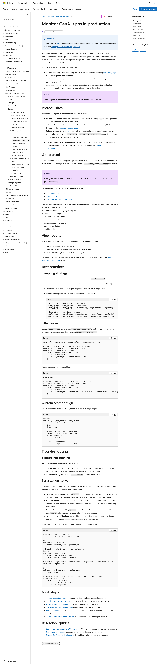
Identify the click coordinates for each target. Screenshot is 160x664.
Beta (58, 43)
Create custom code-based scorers (59, 199)
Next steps (136, 35)
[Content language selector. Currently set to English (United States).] (13, 661)
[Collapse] (27, 15)
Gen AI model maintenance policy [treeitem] (17, 195)
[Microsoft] (4, 3)
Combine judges (50, 229)
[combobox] (15, 19)
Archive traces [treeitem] (18, 152)
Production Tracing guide (68, 128)
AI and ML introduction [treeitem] (14, 62)
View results (137, 27)
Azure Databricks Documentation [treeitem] (15, 24)
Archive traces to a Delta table (57, 604)
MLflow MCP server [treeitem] (14, 179)
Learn (44, 16)
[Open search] (149, 3)
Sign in (155, 3)
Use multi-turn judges (52, 226)
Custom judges (52, 196)
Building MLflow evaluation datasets (60, 616)
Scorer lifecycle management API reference (62, 629)
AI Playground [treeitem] (11, 68)
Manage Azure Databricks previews (65, 46)
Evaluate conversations (55, 610)
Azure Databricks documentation (59, 16)
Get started (137, 24)
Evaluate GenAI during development (60, 635)
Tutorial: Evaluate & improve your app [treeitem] (18, 126)
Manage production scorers (56, 598)
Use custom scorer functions (55, 223)
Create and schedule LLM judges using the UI (61, 210)
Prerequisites (137, 21)
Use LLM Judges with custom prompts (58, 220)
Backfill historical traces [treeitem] (21, 149)
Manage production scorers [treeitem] (20, 144)
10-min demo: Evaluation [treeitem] (20, 122)
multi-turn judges (110, 72)
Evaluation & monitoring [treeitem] (20, 118)
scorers (67, 131)
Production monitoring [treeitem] (21, 140)
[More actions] (116, 16)
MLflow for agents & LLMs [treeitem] (17, 96)
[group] (82, 310)
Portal (135, 9)
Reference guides (139, 38)
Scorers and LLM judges (55, 193)
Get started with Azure (148, 9)
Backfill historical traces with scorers (60, 601)
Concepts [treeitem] (11, 103)
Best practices (138, 29)
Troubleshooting (138, 32)
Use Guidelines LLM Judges (54, 216)
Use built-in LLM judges (53, 213)
